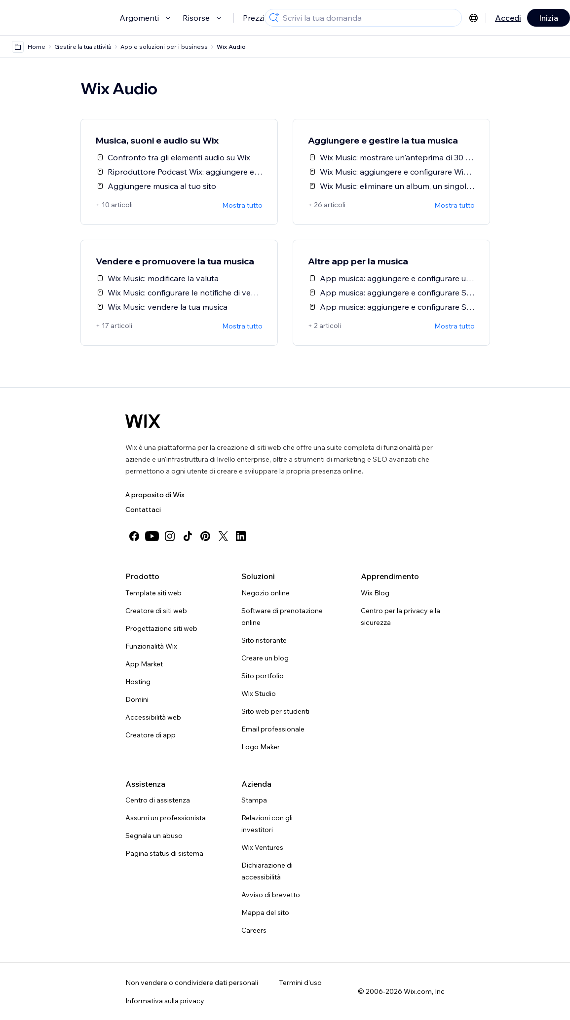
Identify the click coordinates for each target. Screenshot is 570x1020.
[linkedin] (241, 536)
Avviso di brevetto (270, 894)
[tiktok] (187, 536)
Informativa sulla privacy (164, 1000)
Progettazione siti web (161, 628)
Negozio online (265, 592)
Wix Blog (375, 592)
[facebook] (134, 536)
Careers (253, 930)
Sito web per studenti (275, 711)
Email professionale (272, 729)
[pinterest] (205, 536)
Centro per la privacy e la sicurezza (400, 616)
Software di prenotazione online (282, 616)
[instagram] (170, 536)
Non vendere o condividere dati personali (191, 982)
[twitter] (223, 536)
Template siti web (153, 592)
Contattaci (143, 509)
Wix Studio (258, 693)
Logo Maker (260, 746)
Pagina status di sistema (164, 853)
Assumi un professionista (165, 817)
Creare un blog (265, 658)
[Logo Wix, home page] (142, 421)
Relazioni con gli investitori (267, 823)
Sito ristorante (264, 640)
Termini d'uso (300, 982)
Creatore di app (150, 734)
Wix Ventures (262, 847)
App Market (144, 663)
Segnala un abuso (154, 835)
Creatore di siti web (156, 610)
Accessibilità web (153, 717)
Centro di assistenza (157, 800)
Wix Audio (231, 46)
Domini (137, 699)
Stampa (254, 800)
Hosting (138, 681)
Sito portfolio (262, 675)
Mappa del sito (265, 912)
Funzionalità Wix (151, 646)
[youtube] (152, 536)
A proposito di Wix (155, 494)
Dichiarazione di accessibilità (267, 871)
